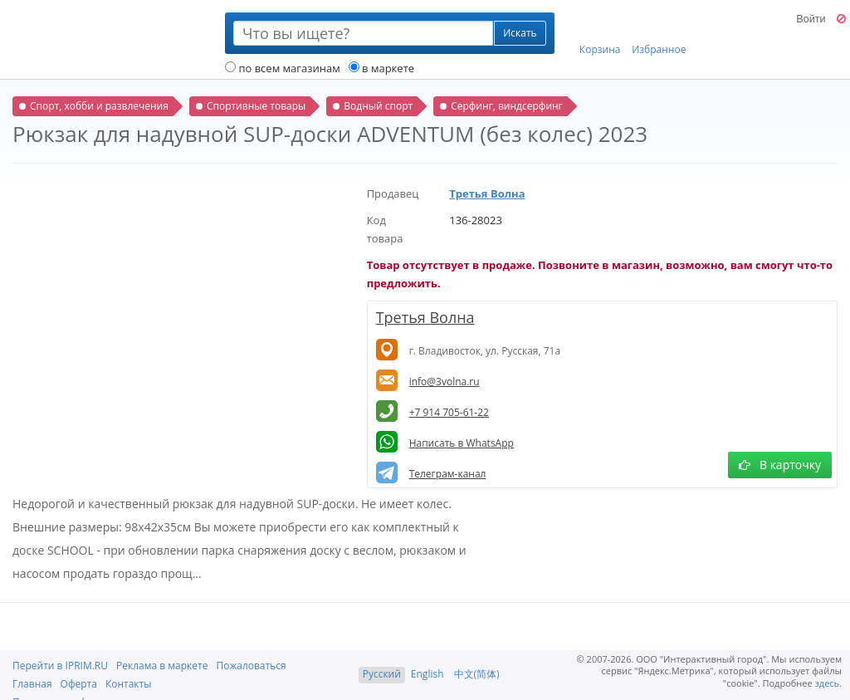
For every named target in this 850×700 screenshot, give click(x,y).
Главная (32, 684)
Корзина (600, 34)
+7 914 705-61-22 (449, 412)
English (427, 674)
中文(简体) (477, 674)
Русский (382, 674)
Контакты (128, 684)
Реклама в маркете (162, 665)
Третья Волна (487, 193)
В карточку (780, 464)
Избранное (659, 34)
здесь (827, 683)
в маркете (381, 68)
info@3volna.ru (444, 381)
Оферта (79, 684)
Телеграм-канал (447, 474)
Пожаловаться (251, 665)
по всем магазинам (282, 68)
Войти (810, 19)
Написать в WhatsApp (461, 443)
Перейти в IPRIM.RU (60, 665)
